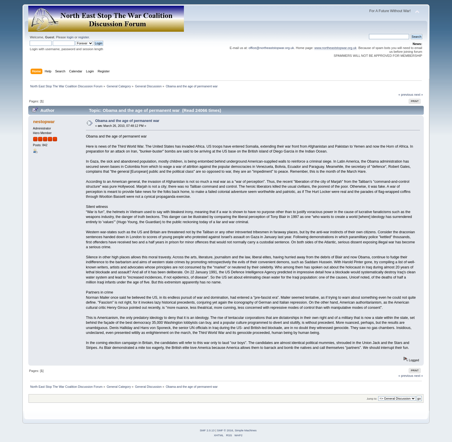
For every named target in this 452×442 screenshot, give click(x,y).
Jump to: (372, 398)
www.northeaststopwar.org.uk (335, 48)
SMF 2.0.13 (207, 430)
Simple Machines (246, 430)
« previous (405, 94)
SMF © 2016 (225, 430)
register (83, 37)
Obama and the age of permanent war (127, 121)
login (70, 37)
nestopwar (44, 121)
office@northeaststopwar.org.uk (271, 48)
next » (418, 94)
